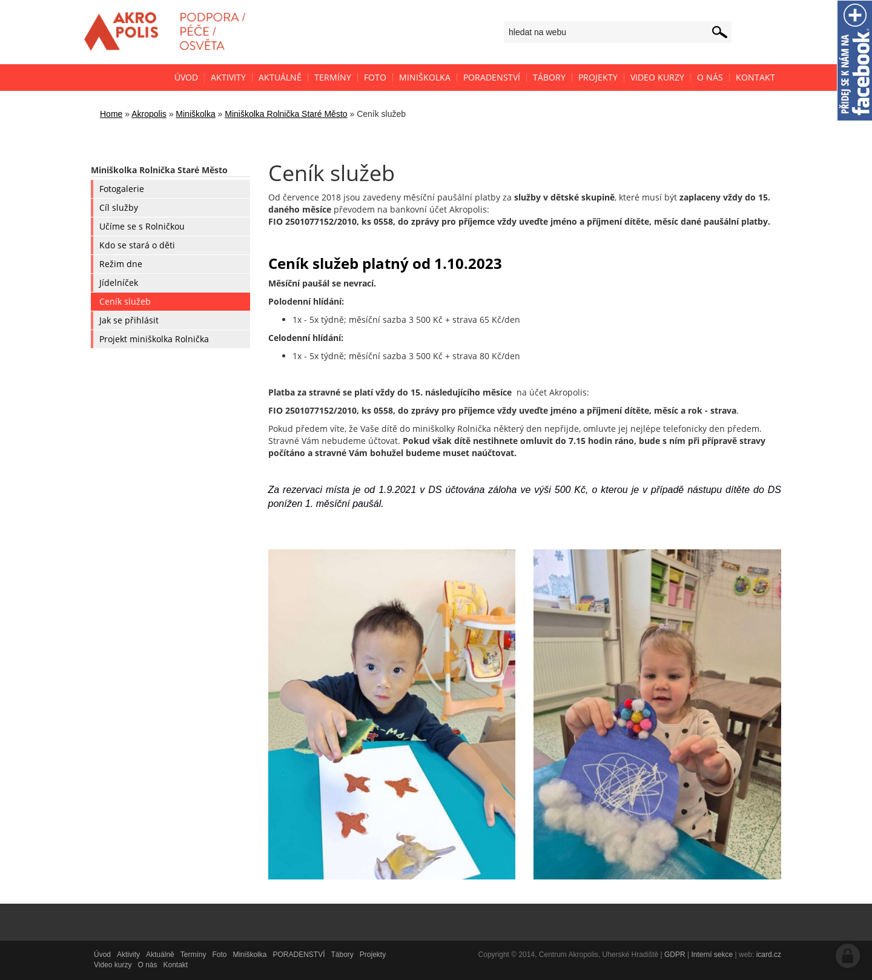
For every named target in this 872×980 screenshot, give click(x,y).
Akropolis (149, 114)
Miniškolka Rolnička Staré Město (286, 114)
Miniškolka (195, 114)
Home (111, 114)
